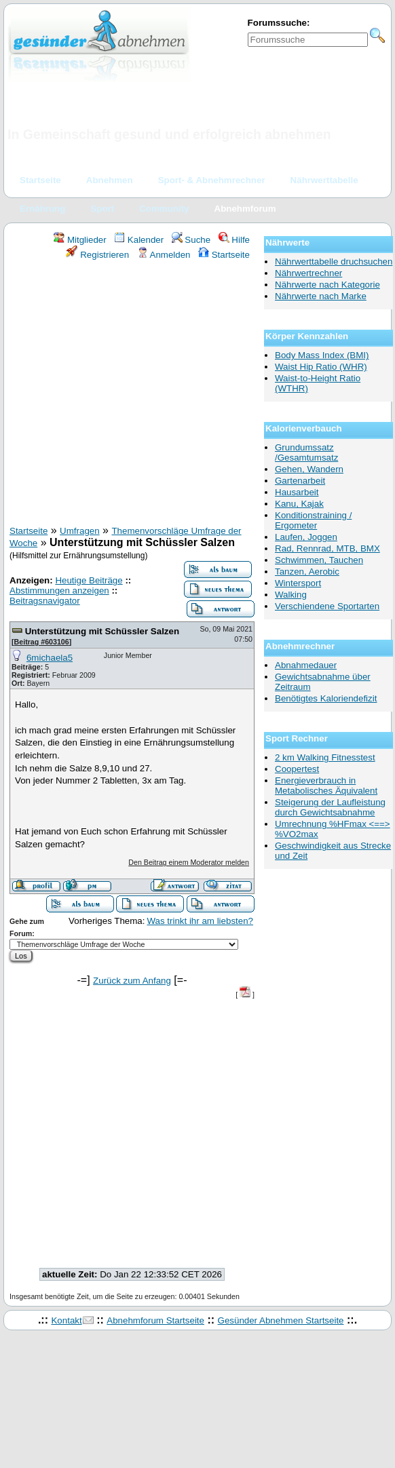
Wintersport (298, 583)
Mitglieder (80, 240)
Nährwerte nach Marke (320, 296)
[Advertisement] (127, 394)
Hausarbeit (296, 492)
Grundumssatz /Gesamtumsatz (306, 452)
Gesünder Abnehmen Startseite (281, 1320)
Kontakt (66, 1320)
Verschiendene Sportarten (327, 606)
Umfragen (80, 531)
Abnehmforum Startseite (155, 1320)
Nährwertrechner (308, 273)
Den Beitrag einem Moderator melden (188, 862)
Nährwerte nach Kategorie (327, 284)
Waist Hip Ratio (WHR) (321, 367)
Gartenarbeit (300, 481)
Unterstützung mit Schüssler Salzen (102, 631)
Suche (191, 240)
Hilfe (234, 240)
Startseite (224, 255)
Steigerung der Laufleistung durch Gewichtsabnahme (330, 807)
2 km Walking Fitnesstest (325, 757)
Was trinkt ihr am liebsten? (200, 921)
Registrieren (98, 255)
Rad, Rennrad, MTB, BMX (327, 548)
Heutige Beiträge (88, 580)
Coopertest (297, 769)
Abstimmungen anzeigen (59, 590)
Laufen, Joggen (306, 537)
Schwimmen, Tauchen (319, 560)
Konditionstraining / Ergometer (313, 520)
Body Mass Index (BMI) (322, 355)
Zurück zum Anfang (132, 981)
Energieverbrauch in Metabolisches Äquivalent (326, 785)
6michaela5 (49, 658)
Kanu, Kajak (299, 504)
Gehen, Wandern (309, 469)
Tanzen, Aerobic (307, 571)
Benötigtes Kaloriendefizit (326, 698)
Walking (291, 595)
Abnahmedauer (306, 665)
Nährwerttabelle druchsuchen (333, 261)
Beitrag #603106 (41, 642)
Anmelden (164, 255)
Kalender (139, 240)
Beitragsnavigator (45, 601)
